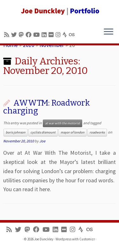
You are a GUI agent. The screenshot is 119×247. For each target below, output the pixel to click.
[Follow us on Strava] (66, 34)
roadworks (97, 132)
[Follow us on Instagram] (59, 34)
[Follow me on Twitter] (15, 34)
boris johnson (15, 132)
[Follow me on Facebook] (29, 34)
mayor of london (72, 132)
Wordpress (63, 239)
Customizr (87, 239)
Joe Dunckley (43, 239)
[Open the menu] (108, 32)
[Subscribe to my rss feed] (7, 34)
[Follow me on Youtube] (37, 34)
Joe (42, 141)
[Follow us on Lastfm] (72, 34)
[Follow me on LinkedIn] (45, 34)
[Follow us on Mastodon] (22, 34)
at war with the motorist (62, 123)
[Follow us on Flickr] (52, 34)
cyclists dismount (43, 132)
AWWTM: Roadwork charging (46, 107)
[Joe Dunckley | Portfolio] (59, 11)
